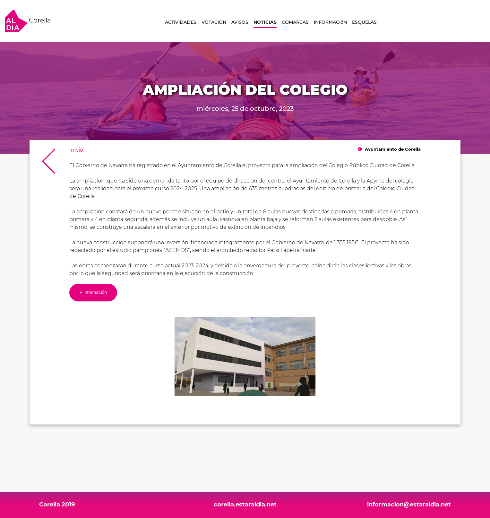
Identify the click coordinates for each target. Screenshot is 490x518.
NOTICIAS (265, 22)
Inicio (76, 150)
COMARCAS (295, 22)
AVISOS (239, 22)
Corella (28, 21)
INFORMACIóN (330, 22)
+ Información (93, 292)
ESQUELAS (364, 22)
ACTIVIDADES (180, 22)
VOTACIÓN (214, 22)
